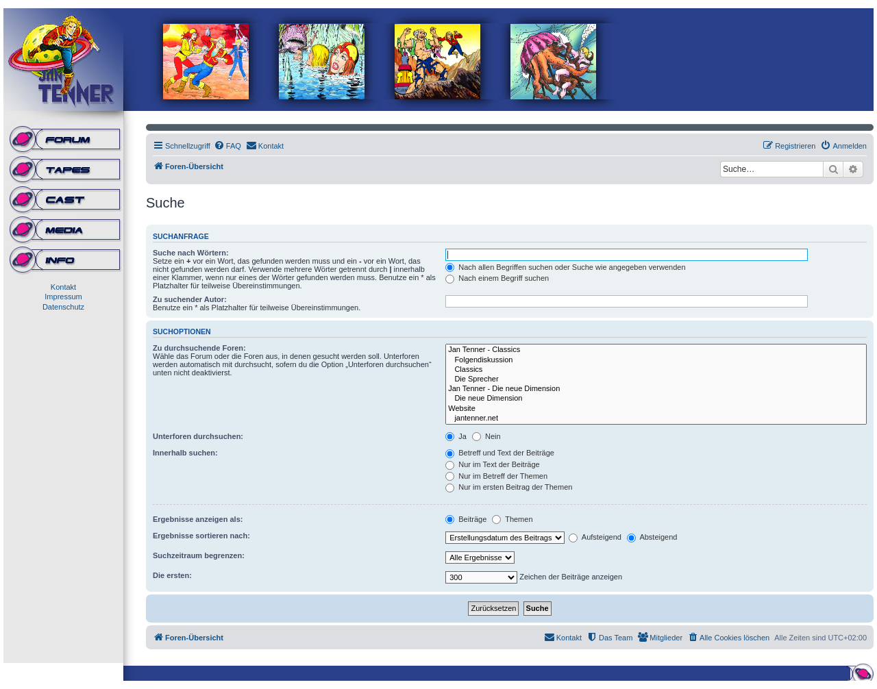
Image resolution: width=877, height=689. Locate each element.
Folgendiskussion (656, 360)
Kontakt (63, 287)
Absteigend (652, 537)
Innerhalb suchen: (185, 453)
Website (656, 409)
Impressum (63, 296)
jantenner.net (656, 418)
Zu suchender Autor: (190, 299)
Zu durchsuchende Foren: (199, 348)
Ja (456, 436)
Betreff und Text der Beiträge (499, 453)
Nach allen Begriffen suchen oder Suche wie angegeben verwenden (565, 267)
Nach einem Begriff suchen (497, 278)
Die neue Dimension (656, 398)
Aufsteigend (595, 537)
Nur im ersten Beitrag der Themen (508, 487)
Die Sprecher (656, 379)
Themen (512, 519)
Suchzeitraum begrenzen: (199, 555)
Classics (656, 370)
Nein (486, 436)
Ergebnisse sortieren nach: (201, 535)
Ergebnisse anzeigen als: (198, 519)
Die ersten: (172, 575)
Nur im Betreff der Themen (496, 476)
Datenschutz (63, 307)
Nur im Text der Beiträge (492, 464)
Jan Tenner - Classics (656, 350)
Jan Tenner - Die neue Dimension (656, 389)
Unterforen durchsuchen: (198, 436)
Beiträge (465, 519)
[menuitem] (227, 146)
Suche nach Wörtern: (191, 253)
